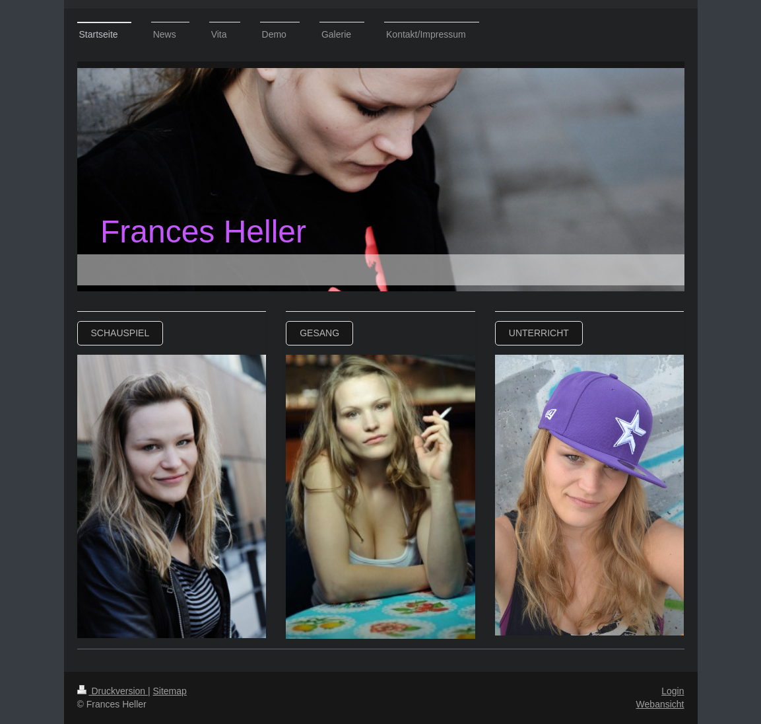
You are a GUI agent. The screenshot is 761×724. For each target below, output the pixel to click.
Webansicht (660, 704)
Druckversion (112, 691)
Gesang (319, 333)
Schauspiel (120, 333)
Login (672, 691)
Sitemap (170, 691)
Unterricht (539, 333)
